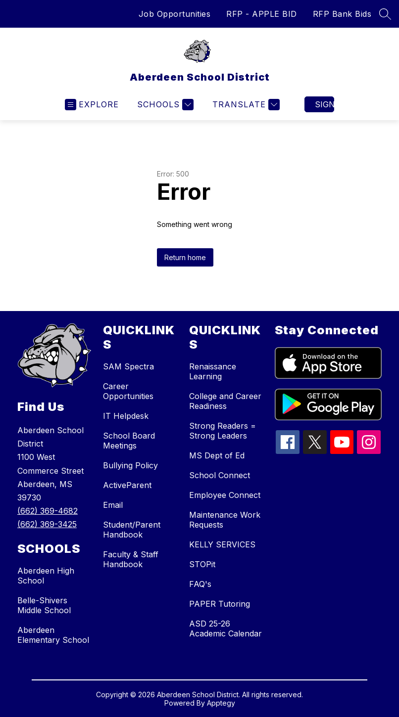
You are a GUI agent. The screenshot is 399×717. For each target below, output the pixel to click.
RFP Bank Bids (342, 14)
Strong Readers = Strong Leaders (222, 431)
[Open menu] (92, 104)
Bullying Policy (130, 465)
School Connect (219, 475)
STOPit (202, 564)
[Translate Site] (245, 104)
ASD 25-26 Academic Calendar (225, 628)
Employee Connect (224, 495)
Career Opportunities (128, 391)
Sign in (324, 104)
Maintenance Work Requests (224, 520)
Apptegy (221, 703)
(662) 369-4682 (47, 511)
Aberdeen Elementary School (53, 635)
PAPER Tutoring (219, 604)
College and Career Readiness (225, 401)
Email (113, 505)
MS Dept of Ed (217, 455)
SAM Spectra (128, 366)
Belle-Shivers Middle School (44, 605)
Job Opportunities (175, 14)
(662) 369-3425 (47, 524)
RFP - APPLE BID (261, 14)
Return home (185, 257)
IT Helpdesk (126, 416)
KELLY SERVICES (222, 544)
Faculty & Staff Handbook (130, 559)
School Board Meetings (129, 440)
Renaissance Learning (212, 371)
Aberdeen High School (45, 575)
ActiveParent (127, 485)
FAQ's (200, 584)
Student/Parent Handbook (131, 529)
